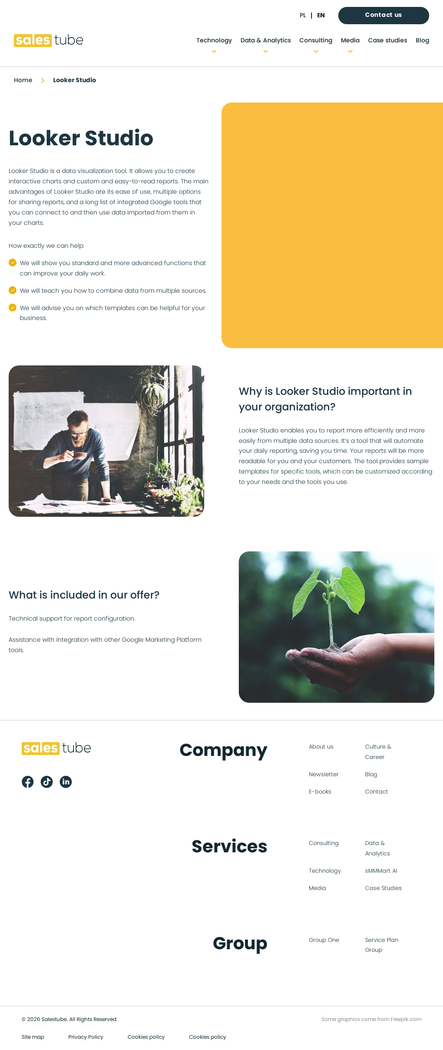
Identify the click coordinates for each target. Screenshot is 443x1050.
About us (321, 747)
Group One (324, 940)
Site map (33, 1037)
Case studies (387, 41)
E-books (320, 792)
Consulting (315, 41)
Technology (214, 41)
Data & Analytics (266, 41)
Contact (376, 792)
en (320, 16)
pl (303, 16)
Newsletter (324, 775)
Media (350, 41)
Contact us (383, 15)
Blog (422, 41)
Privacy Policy (85, 1037)
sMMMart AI (381, 871)
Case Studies (383, 888)
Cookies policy (146, 1037)
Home (23, 80)
